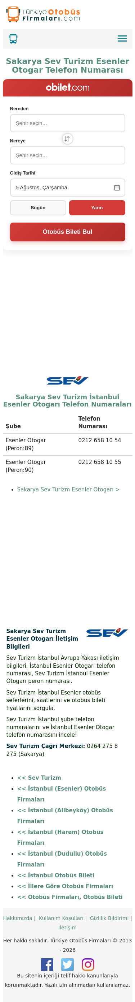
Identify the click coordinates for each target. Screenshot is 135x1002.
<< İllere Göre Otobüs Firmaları (65, 886)
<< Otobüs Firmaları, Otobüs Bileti (70, 897)
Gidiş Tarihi (23, 173)
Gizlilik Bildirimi (109, 918)
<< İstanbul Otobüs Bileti (56, 875)
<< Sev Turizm (39, 778)
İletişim (67, 927)
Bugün (38, 207)
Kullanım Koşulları (61, 918)
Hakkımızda (17, 918)
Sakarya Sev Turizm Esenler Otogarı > (68, 489)
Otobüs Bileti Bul (68, 231)
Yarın (97, 207)
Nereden (19, 108)
